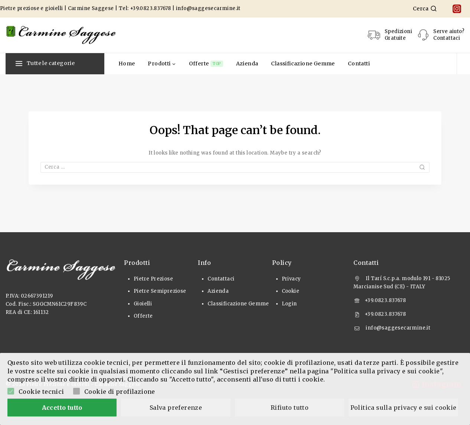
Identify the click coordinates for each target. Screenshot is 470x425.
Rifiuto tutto (290, 407)
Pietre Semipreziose (160, 291)
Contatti (359, 63)
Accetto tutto (62, 407)
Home (126, 63)
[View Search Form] (425, 8)
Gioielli (143, 304)
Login (289, 304)
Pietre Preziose (153, 279)
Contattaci (221, 279)
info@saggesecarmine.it (208, 8)
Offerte (206, 63)
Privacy (291, 279)
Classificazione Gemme (302, 63)
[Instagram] (457, 8)
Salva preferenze (176, 407)
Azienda (247, 63)
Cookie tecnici (41, 391)
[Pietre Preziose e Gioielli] (61, 35)
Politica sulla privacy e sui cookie (403, 407)
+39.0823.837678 (150, 8)
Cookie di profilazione (119, 391)
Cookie (290, 291)
